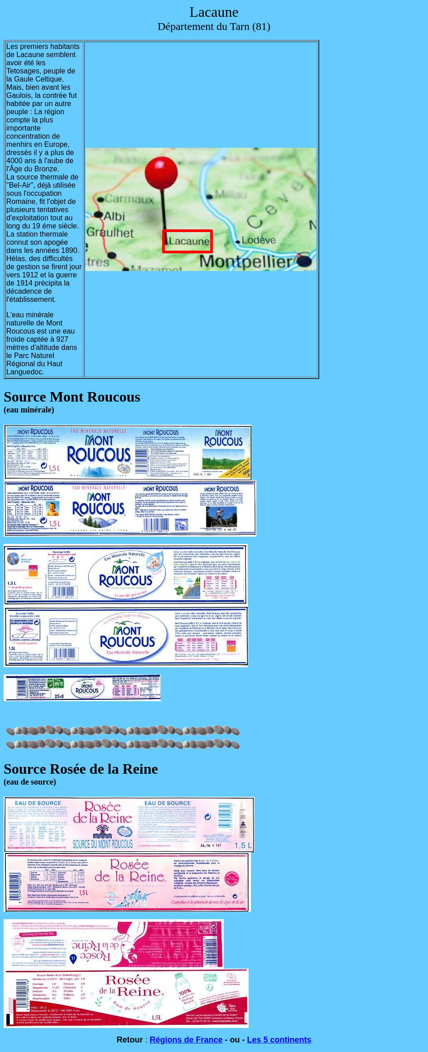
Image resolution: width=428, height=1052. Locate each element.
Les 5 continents (279, 1039)
